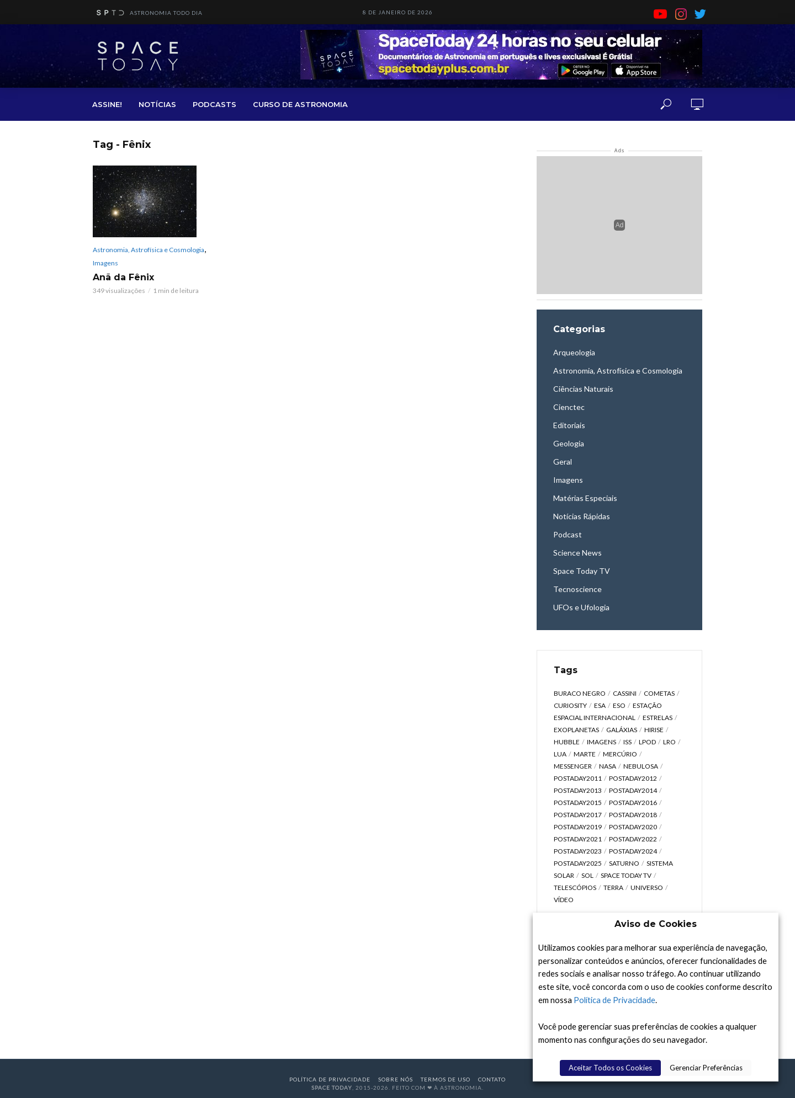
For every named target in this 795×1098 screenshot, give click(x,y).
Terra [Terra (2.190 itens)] (613, 887)
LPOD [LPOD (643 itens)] (647, 742)
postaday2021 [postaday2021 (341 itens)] (578, 839)
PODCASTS (214, 104)
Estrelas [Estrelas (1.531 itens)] (657, 717)
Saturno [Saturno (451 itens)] (624, 863)
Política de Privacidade (614, 1000)
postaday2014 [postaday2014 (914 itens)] (633, 790)
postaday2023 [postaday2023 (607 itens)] (578, 851)
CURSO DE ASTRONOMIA (300, 104)
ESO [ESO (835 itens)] (619, 705)
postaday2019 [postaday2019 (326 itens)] (578, 827)
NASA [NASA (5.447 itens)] (607, 766)
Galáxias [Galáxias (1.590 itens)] (621, 730)
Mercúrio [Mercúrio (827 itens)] (620, 754)
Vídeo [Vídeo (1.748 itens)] (564, 900)
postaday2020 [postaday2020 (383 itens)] (633, 827)
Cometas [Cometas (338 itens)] (659, 693)
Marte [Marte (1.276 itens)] (585, 754)
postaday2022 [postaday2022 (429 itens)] (633, 839)
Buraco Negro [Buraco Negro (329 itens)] (580, 693)
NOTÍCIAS (157, 104)
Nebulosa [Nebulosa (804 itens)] (640, 766)
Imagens (105, 263)
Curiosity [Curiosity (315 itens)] (570, 705)
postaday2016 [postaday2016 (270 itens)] (633, 802)
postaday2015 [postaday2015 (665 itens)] (578, 802)
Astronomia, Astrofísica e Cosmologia (148, 250)
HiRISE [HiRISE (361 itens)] (654, 730)
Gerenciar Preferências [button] (706, 1067)
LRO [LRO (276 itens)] (669, 742)
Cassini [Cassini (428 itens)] (625, 693)
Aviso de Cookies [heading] (655, 924)
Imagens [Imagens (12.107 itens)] (601, 742)
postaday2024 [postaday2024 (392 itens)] (633, 851)
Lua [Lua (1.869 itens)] (560, 754)
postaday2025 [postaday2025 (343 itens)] (578, 863)
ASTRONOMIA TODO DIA (148, 13)
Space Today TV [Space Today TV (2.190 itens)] (626, 875)
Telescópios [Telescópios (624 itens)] (575, 887)
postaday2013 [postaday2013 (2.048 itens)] (578, 790)
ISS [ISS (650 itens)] (627, 742)
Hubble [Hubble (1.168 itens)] (567, 742)
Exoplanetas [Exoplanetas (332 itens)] (576, 730)
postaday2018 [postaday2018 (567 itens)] (633, 815)
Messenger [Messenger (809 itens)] (573, 766)
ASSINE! (107, 104)
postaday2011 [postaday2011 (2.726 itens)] (578, 778)
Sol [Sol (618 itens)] (587, 875)
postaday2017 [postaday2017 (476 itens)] (578, 815)
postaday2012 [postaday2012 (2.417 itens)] (633, 778)
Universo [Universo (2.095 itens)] (646, 887)
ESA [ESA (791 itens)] (600, 705)
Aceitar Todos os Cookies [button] (610, 1067)
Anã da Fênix (123, 277)
